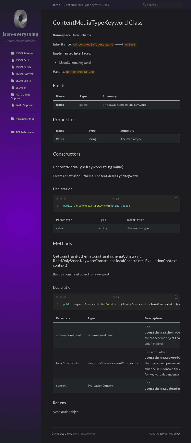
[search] (163, 5)
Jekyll (163, 433)
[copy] (175, 198)
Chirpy (176, 433)
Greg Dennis (65, 433)
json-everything (21, 34)
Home (56, 5)
